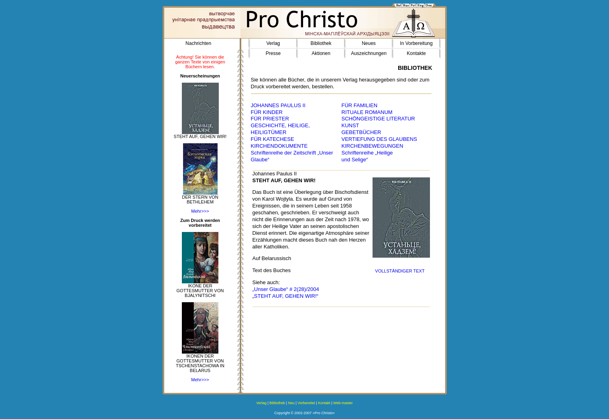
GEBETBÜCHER (361, 132)
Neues (369, 43)
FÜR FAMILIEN (360, 105)
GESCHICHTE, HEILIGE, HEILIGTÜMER (280, 128)
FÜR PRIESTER (270, 119)
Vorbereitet (306, 403)
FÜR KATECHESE (272, 139)
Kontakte (416, 53)
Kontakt (324, 403)
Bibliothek (320, 43)
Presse (273, 53)
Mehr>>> (200, 211)
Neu (291, 403)
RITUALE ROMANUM (367, 112)
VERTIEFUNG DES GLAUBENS (379, 139)
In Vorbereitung (416, 43)
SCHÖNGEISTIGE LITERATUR (378, 119)
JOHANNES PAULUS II (278, 105)
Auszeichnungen (369, 53)
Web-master (343, 403)
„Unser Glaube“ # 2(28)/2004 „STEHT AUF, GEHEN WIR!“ (286, 292)
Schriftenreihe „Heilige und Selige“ (367, 156)
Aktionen (321, 53)
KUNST (350, 125)
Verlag (273, 43)
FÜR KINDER (267, 112)
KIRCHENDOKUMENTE (279, 146)
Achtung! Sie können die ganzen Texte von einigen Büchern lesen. (200, 62)
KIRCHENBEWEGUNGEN (372, 146)
